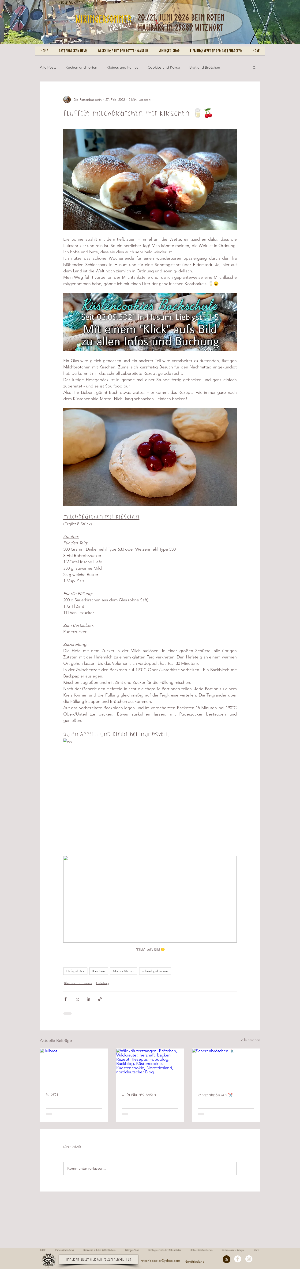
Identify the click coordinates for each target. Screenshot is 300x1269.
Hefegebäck (75, 971)
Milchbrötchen (123, 971)
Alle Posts (48, 67)
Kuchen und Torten (81, 67)
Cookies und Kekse (164, 67)
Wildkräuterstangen (139, 1094)
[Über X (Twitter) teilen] (77, 999)
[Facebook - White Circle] (237, 1258)
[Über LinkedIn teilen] (88, 999)
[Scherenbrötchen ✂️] (226, 1068)
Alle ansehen (250, 1040)
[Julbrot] (74, 1068)
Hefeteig (102, 983)
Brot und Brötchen (204, 67)
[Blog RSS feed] (226, 1259)
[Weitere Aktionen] (234, 99)
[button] (254, 67)
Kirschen (98, 971)
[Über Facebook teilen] (65, 999)
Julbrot (52, 1094)
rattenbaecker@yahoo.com (160, 1260)
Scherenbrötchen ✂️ (215, 1095)
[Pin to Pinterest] (43, 41)
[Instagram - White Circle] (248, 1258)
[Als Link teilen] (100, 999)
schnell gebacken (155, 971)
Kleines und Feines (122, 67)
